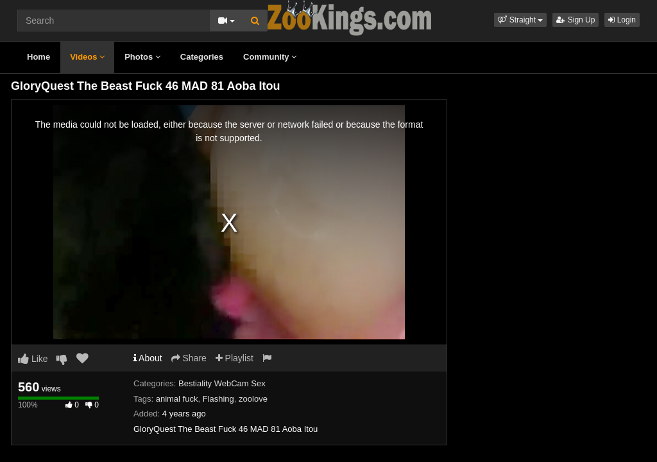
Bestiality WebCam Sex (222, 383)
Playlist (234, 358)
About (147, 358)
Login (622, 19)
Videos (87, 57)
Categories (201, 57)
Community (269, 57)
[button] (520, 20)
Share (189, 358)
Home (38, 57)
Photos (142, 57)
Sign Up (575, 19)
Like (33, 359)
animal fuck (177, 399)
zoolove (253, 399)
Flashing (218, 399)
